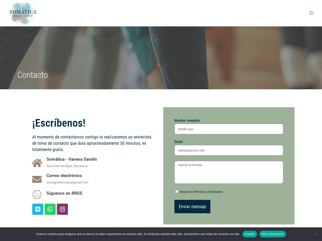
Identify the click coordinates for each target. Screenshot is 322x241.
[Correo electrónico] (37, 179)
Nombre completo (187, 120)
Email (178, 142)
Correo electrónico (64, 175)
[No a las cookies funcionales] (316, 234)
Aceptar (250, 234)
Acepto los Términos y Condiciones (201, 192)
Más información (273, 234)
